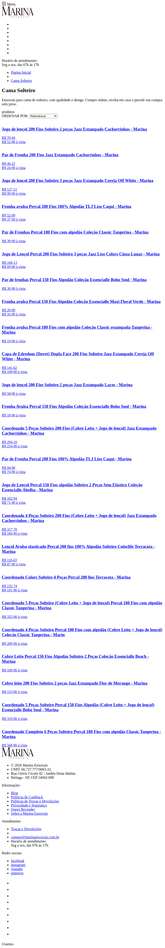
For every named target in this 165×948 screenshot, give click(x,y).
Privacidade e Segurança (29, 805)
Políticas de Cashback (27, 797)
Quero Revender (23, 809)
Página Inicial (21, 72)
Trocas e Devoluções (26, 829)
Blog (14, 793)
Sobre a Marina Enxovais (29, 813)
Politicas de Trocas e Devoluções (35, 801)
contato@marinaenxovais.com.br (35, 837)
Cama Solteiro (21, 81)
